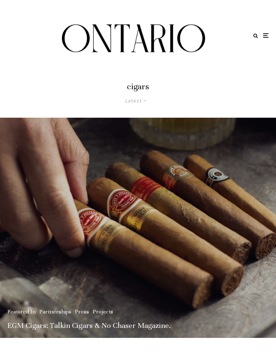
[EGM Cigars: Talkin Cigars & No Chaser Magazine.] (138, 228)
